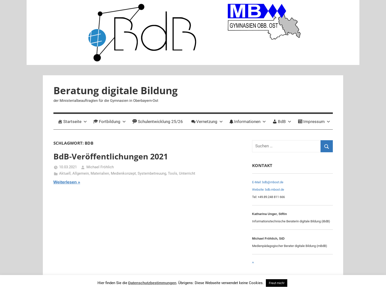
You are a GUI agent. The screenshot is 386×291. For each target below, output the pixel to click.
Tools (172, 173)
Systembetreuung (152, 173)
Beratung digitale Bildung (115, 90)
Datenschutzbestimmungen (152, 283)
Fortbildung (109, 121)
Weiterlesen (65, 182)
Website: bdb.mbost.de (268, 189)
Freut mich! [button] (276, 283)
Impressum (314, 121)
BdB (281, 121)
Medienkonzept (123, 173)
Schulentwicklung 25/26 (157, 121)
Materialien (100, 173)
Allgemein (80, 173)
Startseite (72, 121)
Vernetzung (207, 121)
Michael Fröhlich (100, 167)
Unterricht (187, 173)
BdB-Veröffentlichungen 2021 (110, 156)
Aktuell (65, 173)
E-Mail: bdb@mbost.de (267, 182)
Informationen (247, 121)
